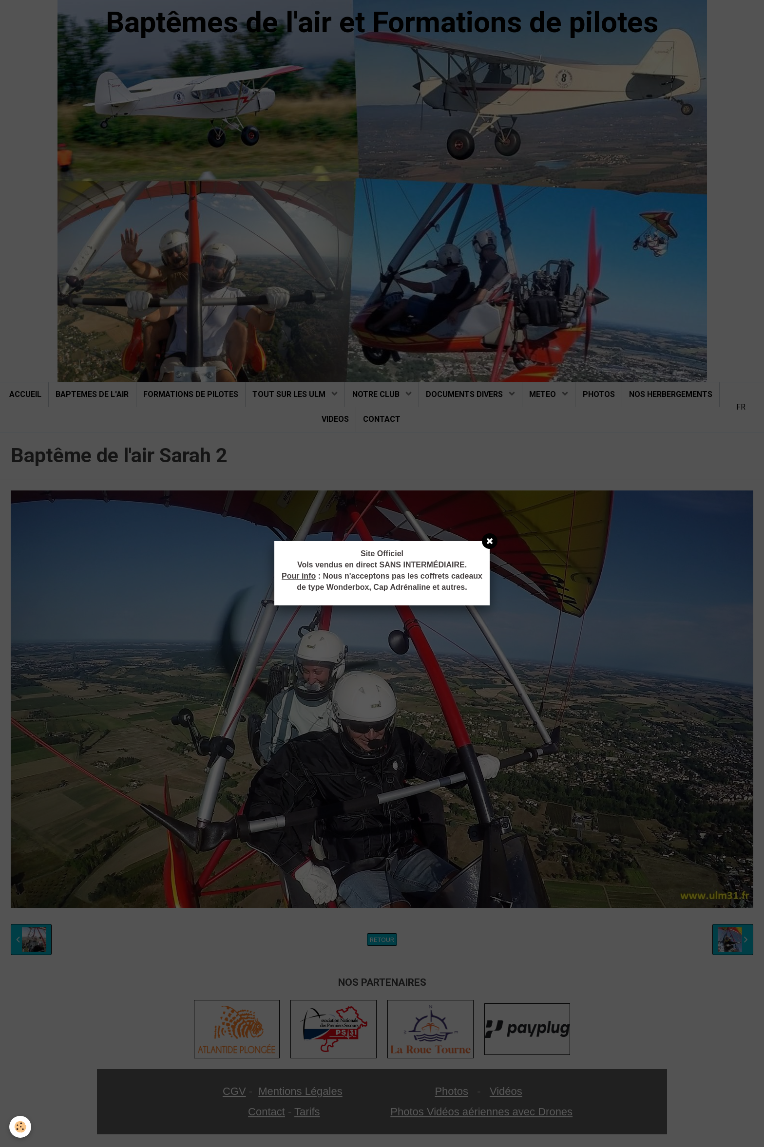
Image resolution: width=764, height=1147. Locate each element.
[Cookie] (21, 1127)
